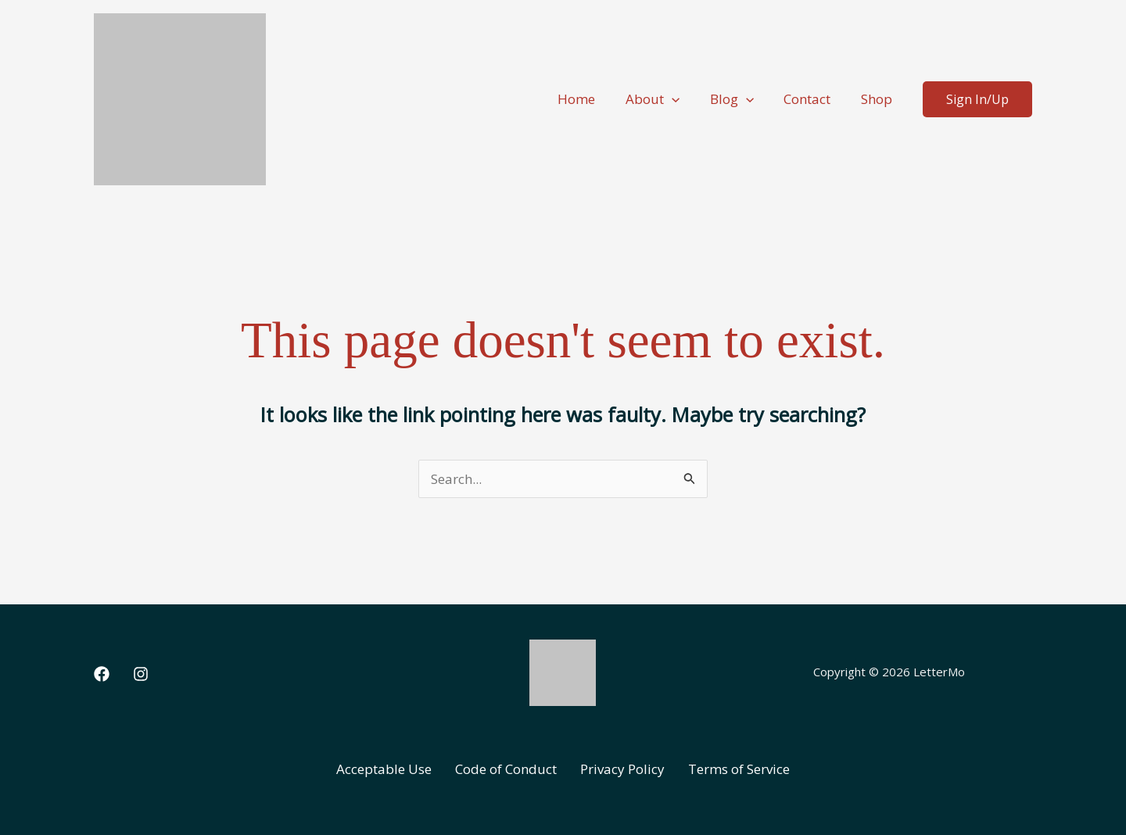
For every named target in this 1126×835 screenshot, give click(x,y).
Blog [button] (740, 99)
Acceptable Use (384, 769)
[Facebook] (101, 674)
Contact (812, 99)
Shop (878, 99)
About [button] (665, 99)
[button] (684, 99)
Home (592, 99)
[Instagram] (141, 674)
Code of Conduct (506, 769)
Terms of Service (739, 769)
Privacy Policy (622, 769)
